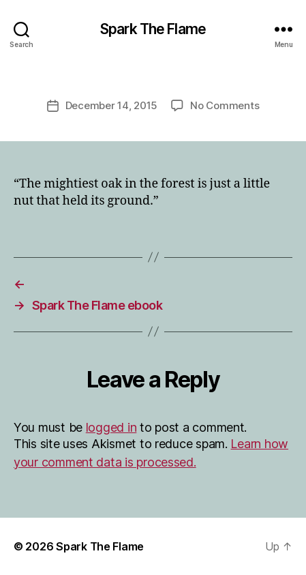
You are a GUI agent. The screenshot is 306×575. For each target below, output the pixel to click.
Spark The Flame (153, 29)
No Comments (224, 105)
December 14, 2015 (111, 105)
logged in (111, 427)
